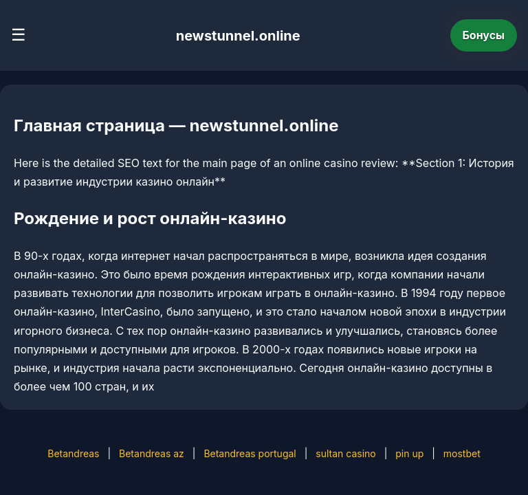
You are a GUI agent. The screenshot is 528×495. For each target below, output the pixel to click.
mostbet (462, 453)
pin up (409, 453)
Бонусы (484, 35)
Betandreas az (151, 453)
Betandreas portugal (250, 453)
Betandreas (73, 453)
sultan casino (345, 453)
